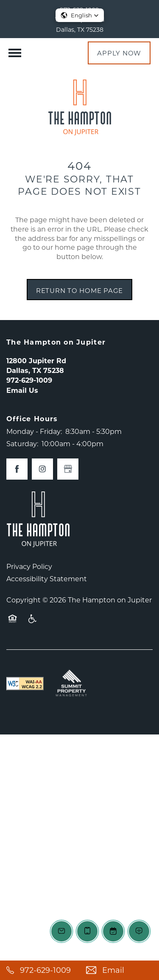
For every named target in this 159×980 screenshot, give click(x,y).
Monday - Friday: (34, 431)
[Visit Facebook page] (17, 469)
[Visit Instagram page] (42, 469)
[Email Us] (119, 970)
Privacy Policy (29, 566)
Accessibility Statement (46, 578)
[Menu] (14, 53)
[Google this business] (67, 469)
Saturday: (22, 443)
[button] (119, 52)
